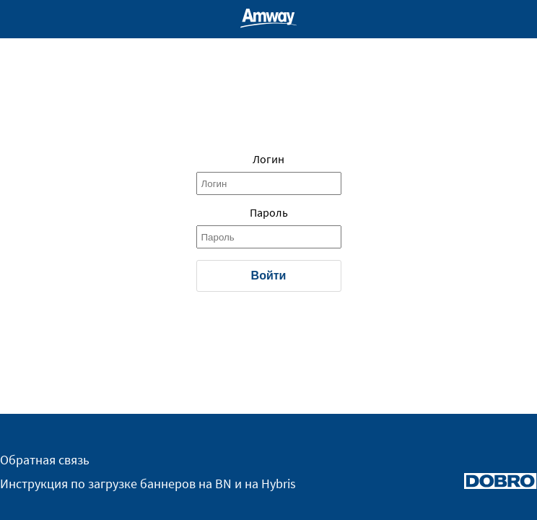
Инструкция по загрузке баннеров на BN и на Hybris (148, 483)
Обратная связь (45, 460)
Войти (269, 275)
